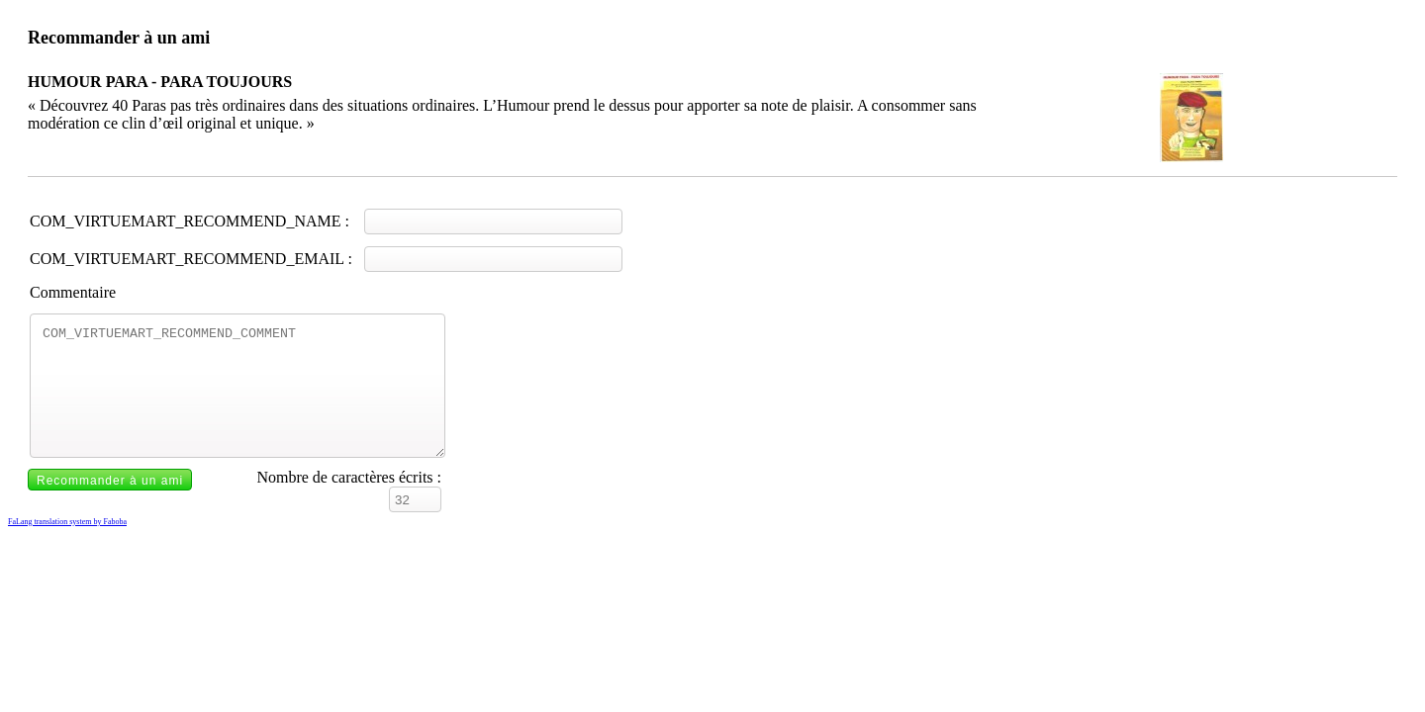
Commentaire (73, 292)
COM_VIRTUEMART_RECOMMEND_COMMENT (237, 397)
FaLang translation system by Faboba (67, 545)
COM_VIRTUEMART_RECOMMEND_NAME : (189, 221)
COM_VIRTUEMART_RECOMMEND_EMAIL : (191, 258)
